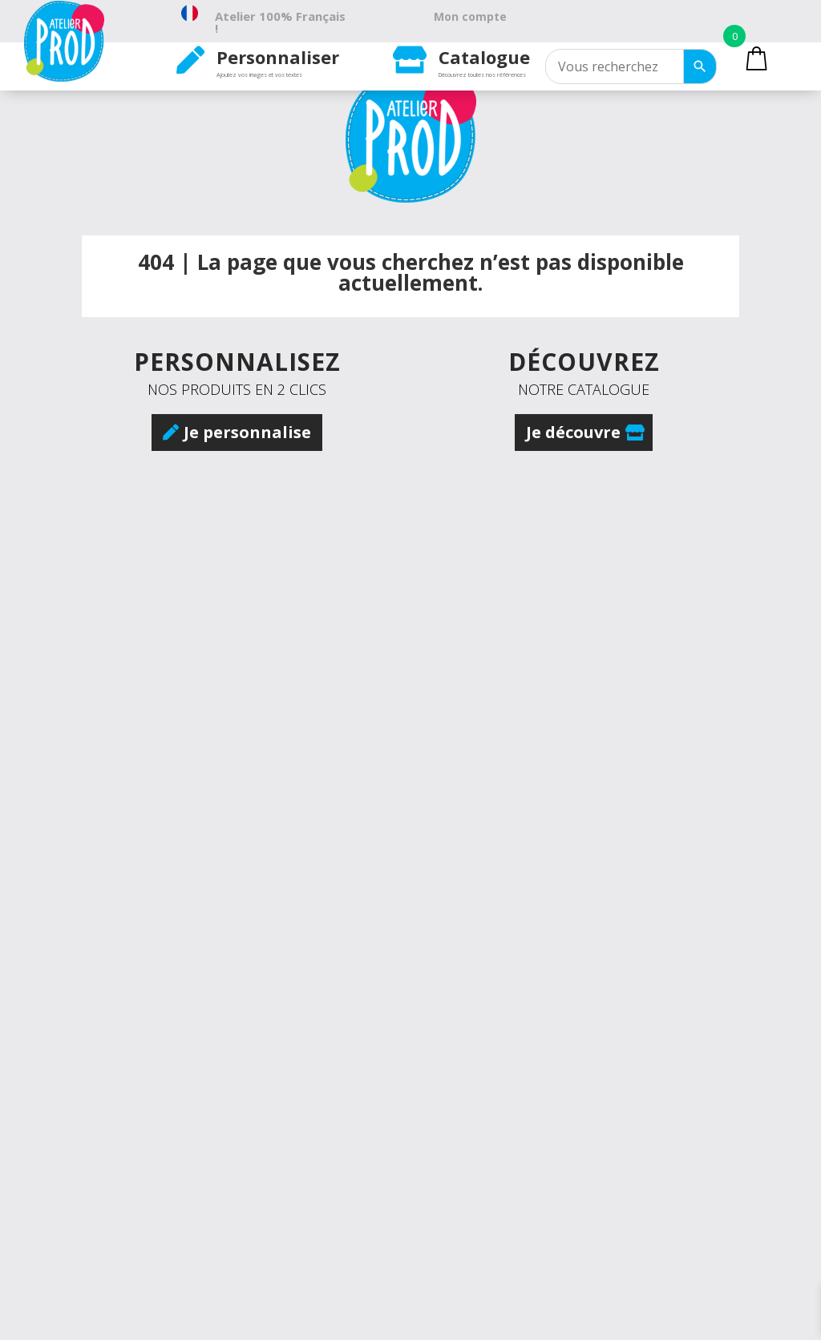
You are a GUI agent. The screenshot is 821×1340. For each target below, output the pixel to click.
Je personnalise (247, 432)
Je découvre (573, 432)
